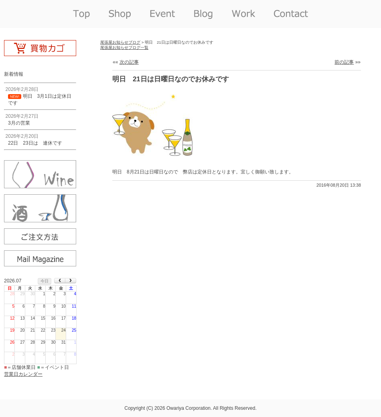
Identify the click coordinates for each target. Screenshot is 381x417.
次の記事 (129, 62)
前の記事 (344, 62)
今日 (45, 281)
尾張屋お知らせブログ (120, 42)
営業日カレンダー (23, 374)
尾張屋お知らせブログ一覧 (124, 47)
